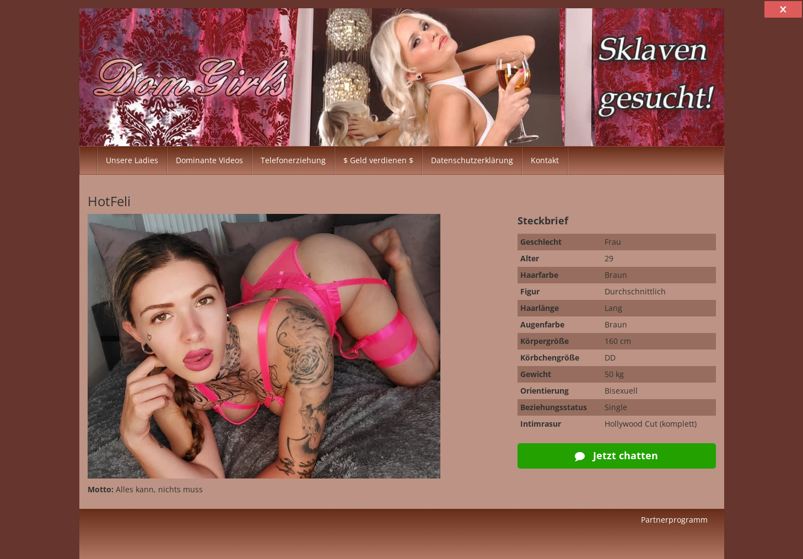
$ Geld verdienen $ (378, 160)
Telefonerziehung (293, 160)
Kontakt (545, 160)
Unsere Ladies (132, 160)
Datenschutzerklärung (472, 160)
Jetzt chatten (616, 455)
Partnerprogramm (674, 519)
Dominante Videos (209, 160)
